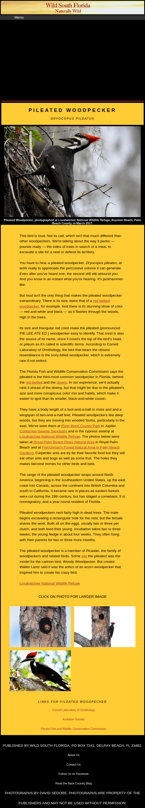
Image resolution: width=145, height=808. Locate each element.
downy (62, 382)
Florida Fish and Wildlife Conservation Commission (73, 728)
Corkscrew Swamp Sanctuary (44, 431)
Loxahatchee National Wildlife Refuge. (50, 436)
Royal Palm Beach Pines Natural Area (63, 442)
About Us (74, 755)
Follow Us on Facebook (73, 773)
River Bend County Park (80, 426)
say (84, 556)
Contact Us (73, 764)
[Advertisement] (72, 60)
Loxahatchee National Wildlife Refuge (50, 583)
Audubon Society (73, 719)
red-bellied (33, 382)
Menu (19, 17)
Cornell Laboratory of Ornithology (73, 710)
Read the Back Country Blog (73, 783)
